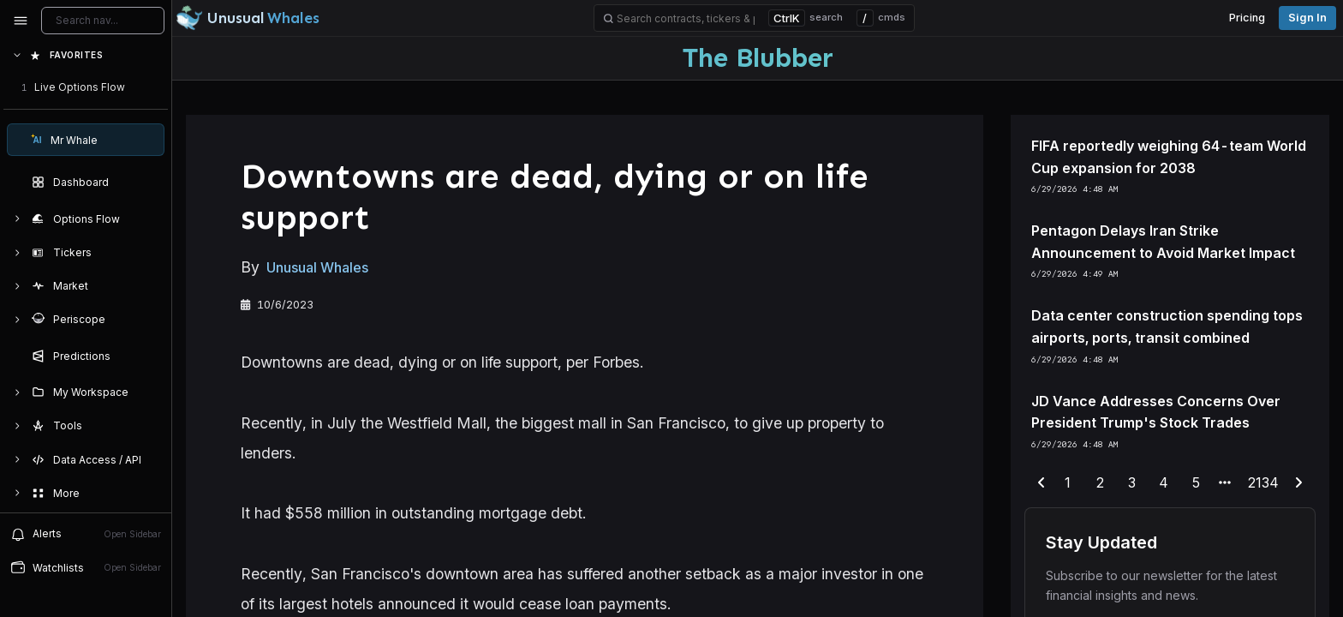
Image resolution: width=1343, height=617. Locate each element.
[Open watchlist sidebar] (85, 567)
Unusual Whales (317, 267)
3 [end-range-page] (1132, 482)
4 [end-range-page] (1163, 482)
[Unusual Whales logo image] (247, 18)
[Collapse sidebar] (20, 20)
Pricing (1247, 17)
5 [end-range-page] (1196, 482)
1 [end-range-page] (1068, 482)
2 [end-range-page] (1100, 482)
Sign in (1307, 17)
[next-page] (1298, 483)
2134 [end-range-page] (1263, 482)
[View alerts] (85, 534)
